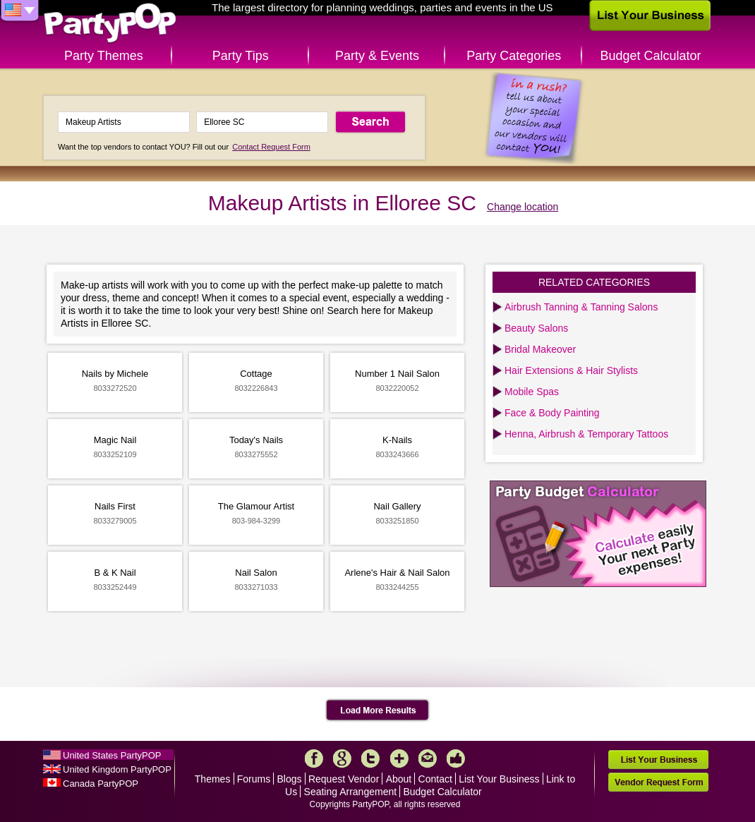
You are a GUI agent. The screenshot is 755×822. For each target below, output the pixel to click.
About (399, 779)
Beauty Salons (536, 328)
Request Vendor (343, 779)
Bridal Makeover (540, 349)
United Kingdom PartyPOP (117, 769)
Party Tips (240, 56)
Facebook (314, 758)
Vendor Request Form (658, 782)
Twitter (370, 758)
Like (456, 758)
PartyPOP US (110, 23)
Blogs (289, 779)
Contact (435, 779)
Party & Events (377, 56)
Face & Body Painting (552, 412)
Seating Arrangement (350, 791)
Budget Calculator (650, 56)
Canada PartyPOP (100, 783)
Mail (427, 758)
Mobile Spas (532, 391)
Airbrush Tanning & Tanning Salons (581, 307)
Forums (253, 779)
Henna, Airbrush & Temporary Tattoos (586, 434)
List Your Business (499, 779)
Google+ (342, 758)
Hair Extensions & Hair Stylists (571, 370)
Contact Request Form (271, 147)
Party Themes (103, 56)
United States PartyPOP (112, 755)
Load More (377, 711)
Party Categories (513, 56)
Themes (213, 779)
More (399, 758)
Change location (522, 206)
